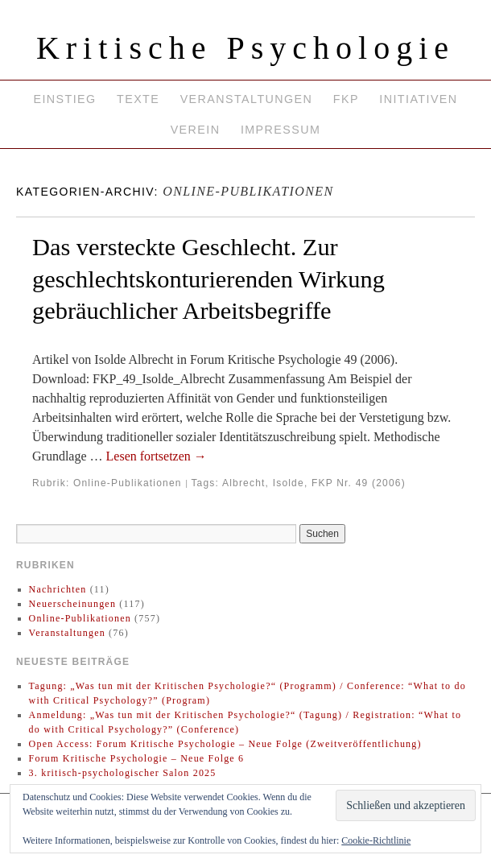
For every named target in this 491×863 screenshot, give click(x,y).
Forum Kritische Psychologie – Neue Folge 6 (137, 758)
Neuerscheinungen (73, 603)
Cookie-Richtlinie (376, 840)
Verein (196, 129)
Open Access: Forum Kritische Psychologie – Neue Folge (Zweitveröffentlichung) (225, 743)
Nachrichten (58, 589)
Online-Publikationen (127, 483)
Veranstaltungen (246, 99)
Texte (138, 99)
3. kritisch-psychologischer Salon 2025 (123, 772)
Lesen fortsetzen (156, 456)
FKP (346, 99)
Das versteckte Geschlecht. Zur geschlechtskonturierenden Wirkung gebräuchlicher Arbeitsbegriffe (208, 278)
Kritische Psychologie (245, 48)
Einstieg (64, 99)
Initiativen (418, 99)
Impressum (280, 129)
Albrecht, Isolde (263, 483)
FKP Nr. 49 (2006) (359, 483)
